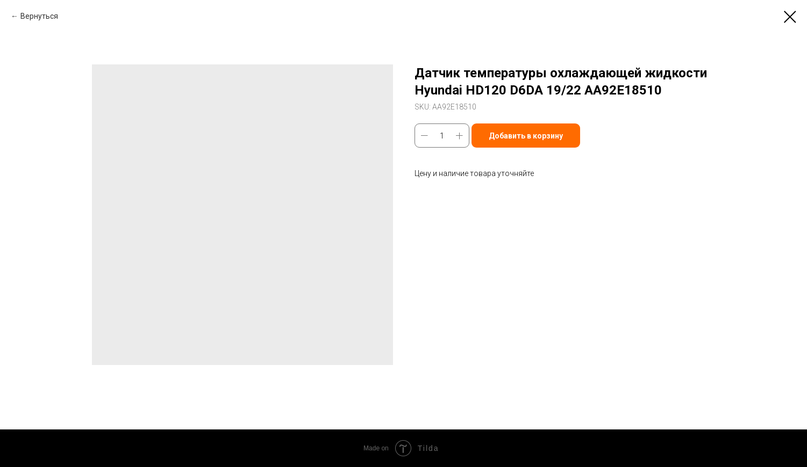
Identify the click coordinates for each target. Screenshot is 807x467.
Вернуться (39, 16)
